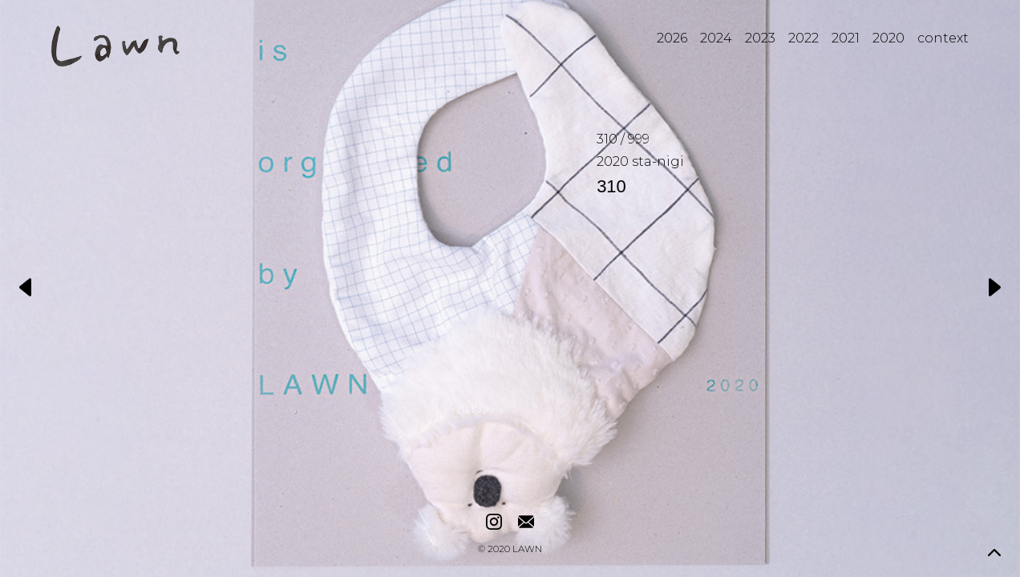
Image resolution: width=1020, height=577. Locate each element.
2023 (760, 38)
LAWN (527, 550)
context (943, 38)
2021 (846, 38)
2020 (888, 38)
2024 (716, 38)
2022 (803, 38)
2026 (672, 38)
